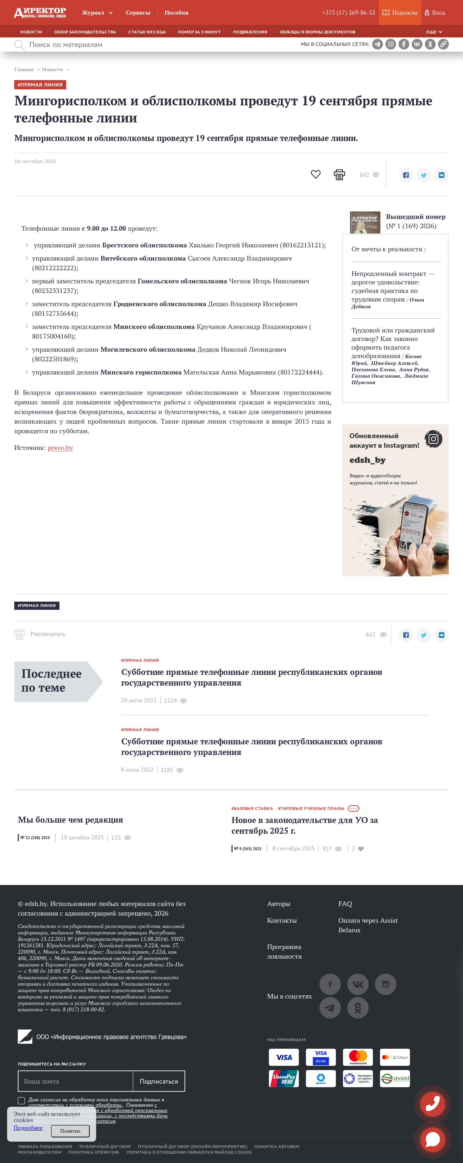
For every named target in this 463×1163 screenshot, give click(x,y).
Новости (31, 32)
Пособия (176, 13)
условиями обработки (96, 1105)
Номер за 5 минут (199, 32)
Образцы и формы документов (317, 32)
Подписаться (159, 1081)
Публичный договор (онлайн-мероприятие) (192, 1146)
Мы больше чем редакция (70, 819)
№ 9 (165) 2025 (247, 848)
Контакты (282, 920)
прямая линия (41, 85)
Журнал (93, 13)
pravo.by (60, 447)
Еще (431, 32)
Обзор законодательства (85, 32)
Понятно (70, 1131)
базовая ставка (253, 808)
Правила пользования (45, 1146)
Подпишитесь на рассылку (52, 1064)
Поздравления (250, 32)
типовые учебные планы (312, 808)
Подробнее (28, 1128)
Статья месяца (147, 32)
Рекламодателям (39, 1152)
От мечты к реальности (388, 249)
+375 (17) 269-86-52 (348, 13)
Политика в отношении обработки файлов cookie (189, 1152)
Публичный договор (105, 1146)
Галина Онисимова (376, 376)
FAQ (345, 903)
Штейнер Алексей (394, 363)
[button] (406, 175)
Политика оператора (93, 1152)
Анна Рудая (413, 369)
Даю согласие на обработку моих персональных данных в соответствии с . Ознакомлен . (98, 1110)
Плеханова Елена (373, 369)
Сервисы (138, 13)
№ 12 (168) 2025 (35, 837)
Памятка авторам (276, 1146)
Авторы (278, 903)
